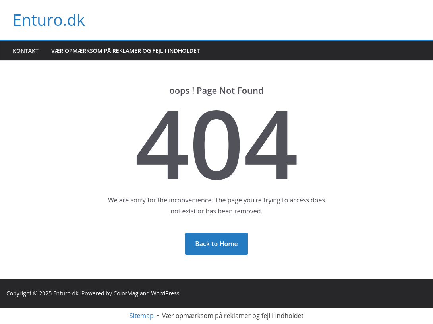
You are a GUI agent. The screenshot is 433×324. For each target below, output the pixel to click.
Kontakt (26, 50)
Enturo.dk (49, 20)
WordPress (165, 293)
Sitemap (142, 315)
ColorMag (125, 293)
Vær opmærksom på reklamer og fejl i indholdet (125, 50)
